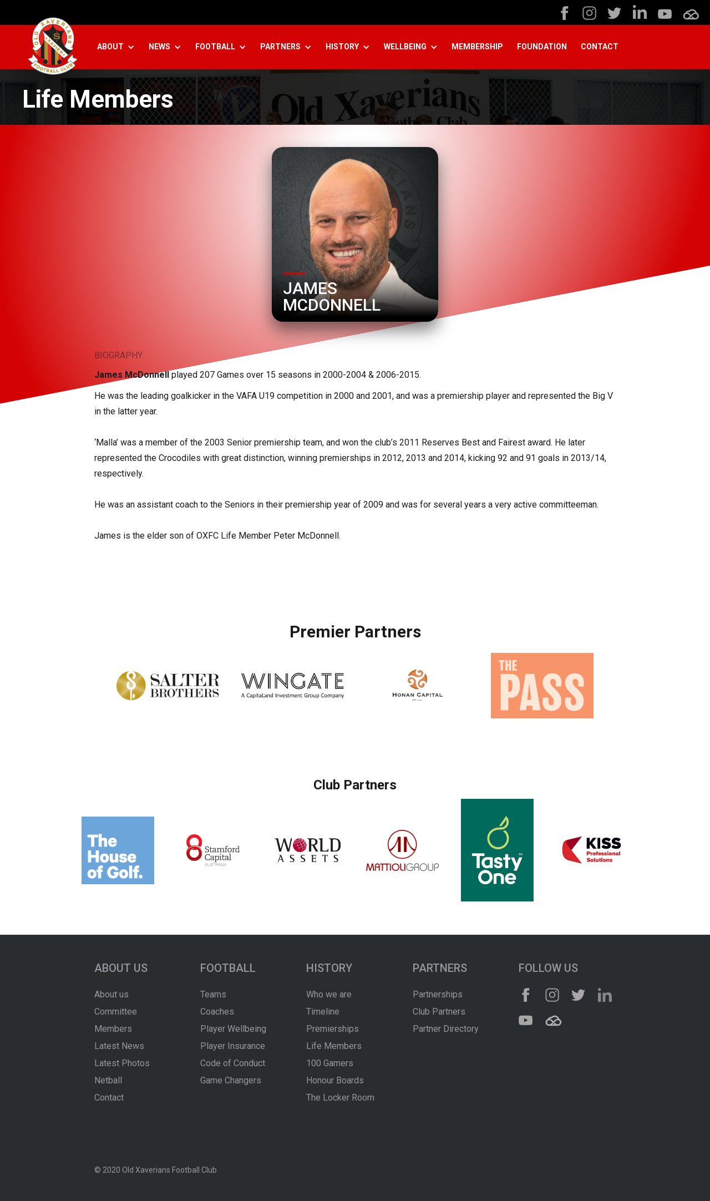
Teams (213, 994)
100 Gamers (329, 1063)
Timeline (322, 1011)
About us (111, 994)
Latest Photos (122, 1063)
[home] (52, 47)
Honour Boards (335, 1080)
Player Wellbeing (233, 1028)
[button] (120, 47)
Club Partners (439, 1011)
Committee (115, 1011)
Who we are (329, 994)
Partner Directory (446, 1028)
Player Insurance (232, 1046)
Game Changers (230, 1080)
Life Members (334, 1046)
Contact (109, 1097)
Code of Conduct (232, 1063)
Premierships (332, 1028)
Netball (108, 1080)
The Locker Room (340, 1097)
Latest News (119, 1046)
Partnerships (438, 994)
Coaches (217, 1011)
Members (113, 1028)
